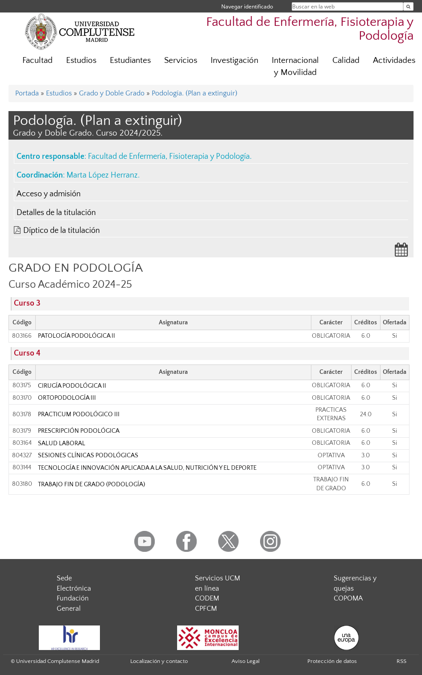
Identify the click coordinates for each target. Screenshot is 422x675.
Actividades (394, 60)
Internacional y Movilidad (295, 66)
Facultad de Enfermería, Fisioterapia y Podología (169, 156)
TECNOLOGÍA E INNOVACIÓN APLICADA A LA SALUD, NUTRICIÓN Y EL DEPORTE (147, 468)
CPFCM (206, 609)
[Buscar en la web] (408, 6)
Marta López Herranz (102, 175)
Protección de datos (332, 661)
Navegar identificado (247, 6)
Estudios (81, 60)
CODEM (207, 598)
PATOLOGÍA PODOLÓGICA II (76, 336)
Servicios (180, 60)
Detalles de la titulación (56, 212)
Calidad (346, 60)
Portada (27, 93)
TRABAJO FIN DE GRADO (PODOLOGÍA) (91, 484)
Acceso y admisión (49, 194)
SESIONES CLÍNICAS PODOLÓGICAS (88, 455)
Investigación (234, 60)
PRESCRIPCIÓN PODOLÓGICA (79, 431)
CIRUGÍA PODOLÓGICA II (72, 385)
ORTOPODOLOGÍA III (67, 398)
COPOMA (348, 598)
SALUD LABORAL (61, 443)
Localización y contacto (159, 661)
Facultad (37, 60)
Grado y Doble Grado (112, 93)
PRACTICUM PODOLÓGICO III (79, 414)
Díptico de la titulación (61, 230)
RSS (401, 661)
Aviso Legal (246, 661)
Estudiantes (130, 60)
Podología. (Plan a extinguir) (194, 93)
